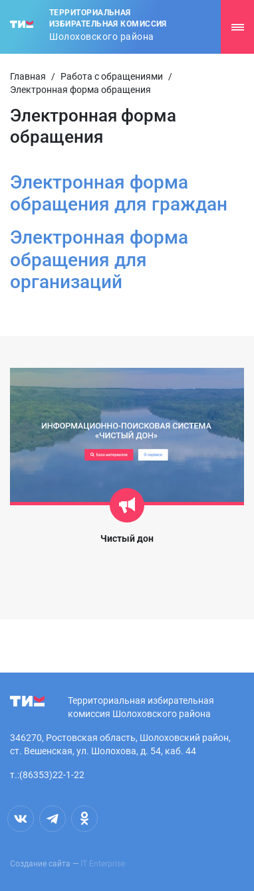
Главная (28, 76)
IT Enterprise (102, 863)
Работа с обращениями (112, 76)
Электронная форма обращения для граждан (118, 193)
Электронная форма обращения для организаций (99, 259)
